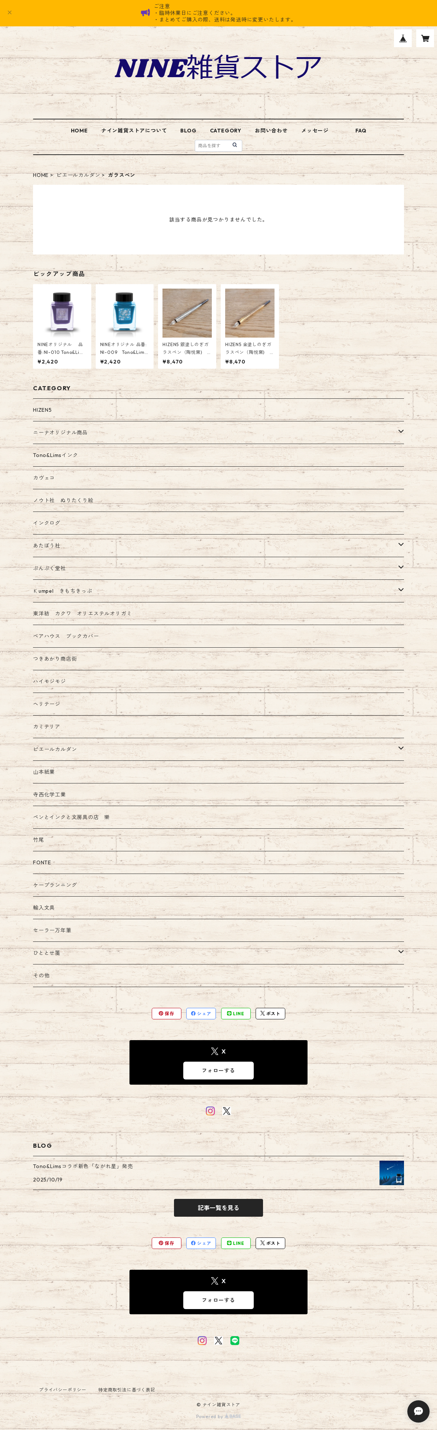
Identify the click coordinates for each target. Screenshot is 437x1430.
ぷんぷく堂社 (49, 568)
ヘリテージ (46, 704)
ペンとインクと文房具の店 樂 (71, 817)
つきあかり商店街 (55, 658)
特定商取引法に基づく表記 (126, 1390)
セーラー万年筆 (52, 930)
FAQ (360, 130)
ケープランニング (55, 885)
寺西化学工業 (49, 794)
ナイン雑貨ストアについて (134, 130)
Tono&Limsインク (55, 455)
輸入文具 (44, 907)
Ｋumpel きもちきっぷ (62, 591)
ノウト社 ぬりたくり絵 (63, 500)
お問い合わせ (271, 130)
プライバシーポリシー (62, 1390)
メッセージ (315, 130)
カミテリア (46, 726)
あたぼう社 (46, 545)
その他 (41, 975)
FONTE (42, 862)
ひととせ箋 (46, 953)
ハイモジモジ (49, 681)
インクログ (46, 523)
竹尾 (38, 839)
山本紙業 (44, 772)
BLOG (188, 130)
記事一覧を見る (218, 1208)
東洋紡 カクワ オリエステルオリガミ (82, 613)
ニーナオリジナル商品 (60, 432)
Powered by (218, 1416)
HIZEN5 (42, 410)
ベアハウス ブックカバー (66, 636)
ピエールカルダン (78, 175)
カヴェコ (44, 477)
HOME (79, 130)
